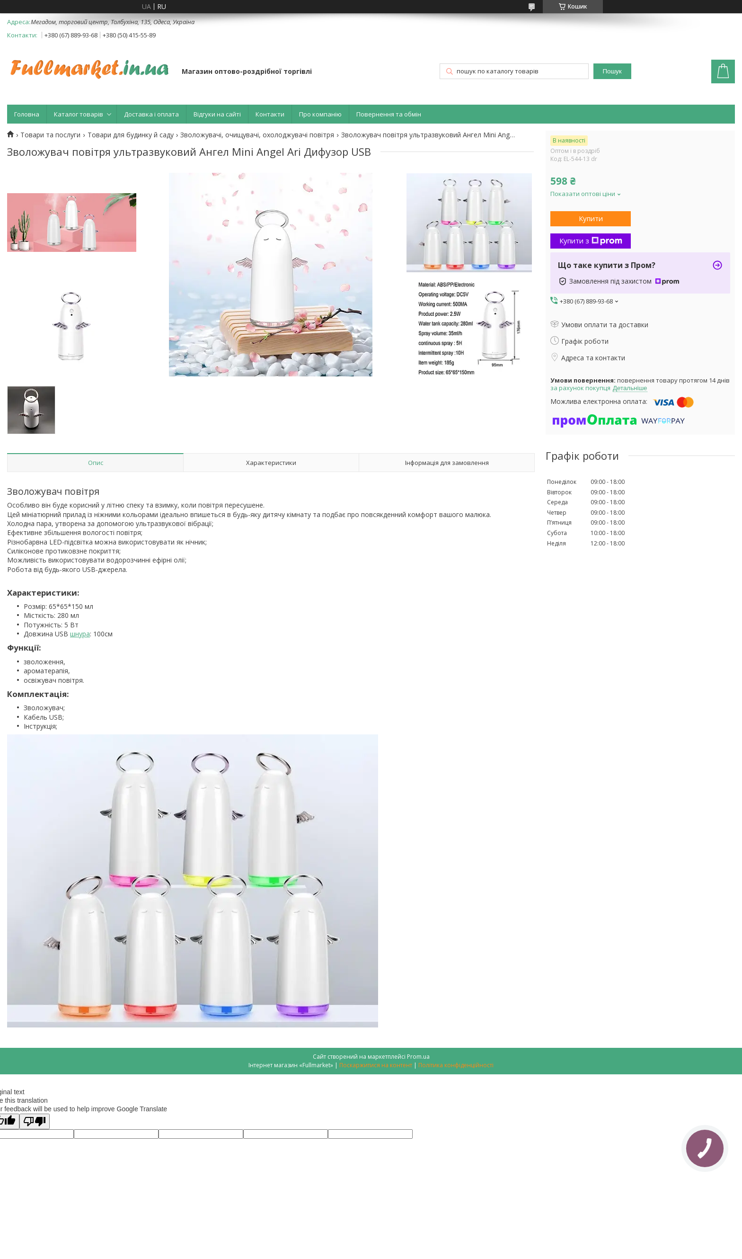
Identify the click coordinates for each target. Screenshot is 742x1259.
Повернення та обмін (388, 114)
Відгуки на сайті (217, 114)
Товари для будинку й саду (131, 135)
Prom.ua (418, 1057)
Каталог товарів (78, 114)
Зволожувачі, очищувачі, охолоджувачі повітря (257, 135)
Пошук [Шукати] (611, 71)
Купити (591, 218)
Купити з (590, 240)
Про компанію (320, 114)
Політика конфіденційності (456, 1065)
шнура (80, 633)
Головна (26, 114)
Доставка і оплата (151, 114)
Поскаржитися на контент (375, 1065)
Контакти (270, 114)
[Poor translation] (34, 1121)
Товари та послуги (50, 135)
